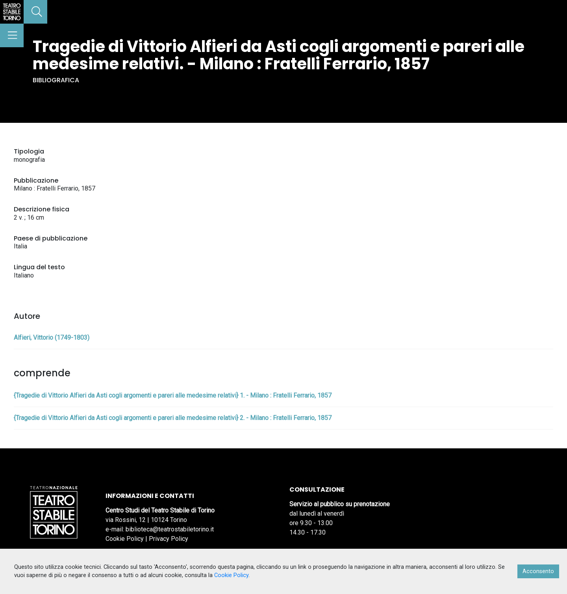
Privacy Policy (168, 538)
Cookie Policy (125, 538)
